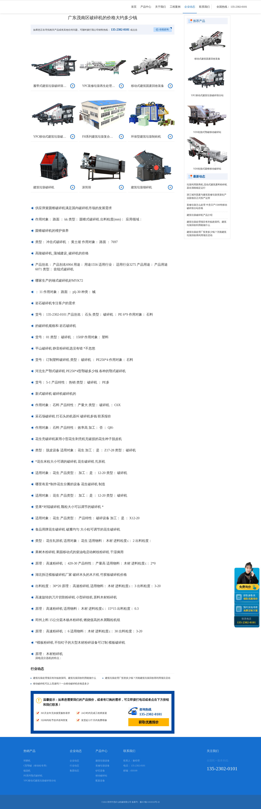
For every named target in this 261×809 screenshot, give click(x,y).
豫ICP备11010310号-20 (149, 802)
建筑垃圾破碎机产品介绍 (199, 215)
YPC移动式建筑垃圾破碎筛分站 (207, 95)
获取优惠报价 (149, 722)
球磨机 (26, 760)
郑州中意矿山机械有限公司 (119, 802)
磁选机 (26, 770)
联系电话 (246, 621)
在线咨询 (164, 29)
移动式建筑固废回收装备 (207, 59)
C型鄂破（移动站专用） (35, 765)
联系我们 (204, 9)
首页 (133, 9)
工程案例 (175, 9)
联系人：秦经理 (131, 760)
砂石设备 (100, 770)
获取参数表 (251, 597)
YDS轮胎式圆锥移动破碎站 (207, 169)
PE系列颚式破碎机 (32, 775)
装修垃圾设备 (103, 765)
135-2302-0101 (120, 29)
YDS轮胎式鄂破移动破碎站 (207, 132)
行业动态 (74, 765)
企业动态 (190, 9)
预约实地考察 (251, 609)
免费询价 (245, 586)
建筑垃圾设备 (103, 760)
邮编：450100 (130, 770)
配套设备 (100, 780)
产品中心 (145, 9)
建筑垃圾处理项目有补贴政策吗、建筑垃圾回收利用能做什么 (64, 678)
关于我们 (160, 9)
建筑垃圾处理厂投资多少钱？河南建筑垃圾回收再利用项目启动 (137, 678)
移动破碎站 (101, 775)
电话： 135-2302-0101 (134, 765)
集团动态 (74, 770)
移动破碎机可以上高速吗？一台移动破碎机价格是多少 (61, 683)
